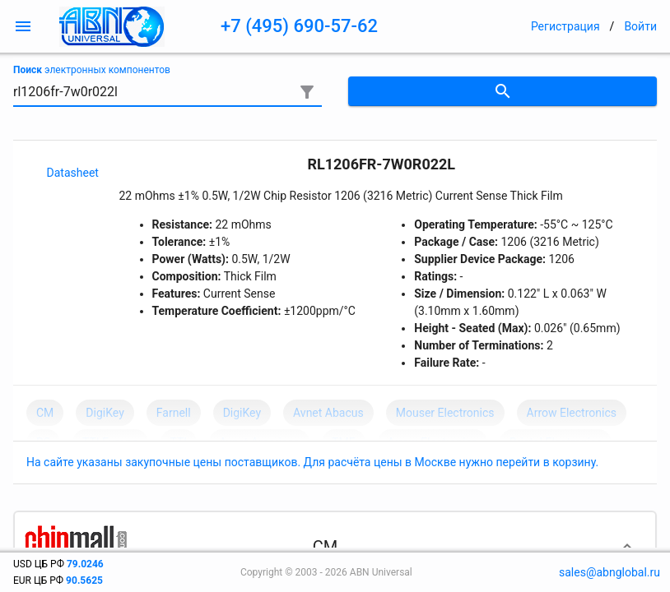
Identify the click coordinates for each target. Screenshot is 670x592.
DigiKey (104, 412)
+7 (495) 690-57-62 (299, 26)
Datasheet (73, 172)
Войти (640, 26)
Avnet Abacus (328, 412)
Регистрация (565, 26)
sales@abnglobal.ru (609, 572)
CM (45, 412)
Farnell (173, 412)
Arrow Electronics (571, 412)
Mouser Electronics (445, 412)
